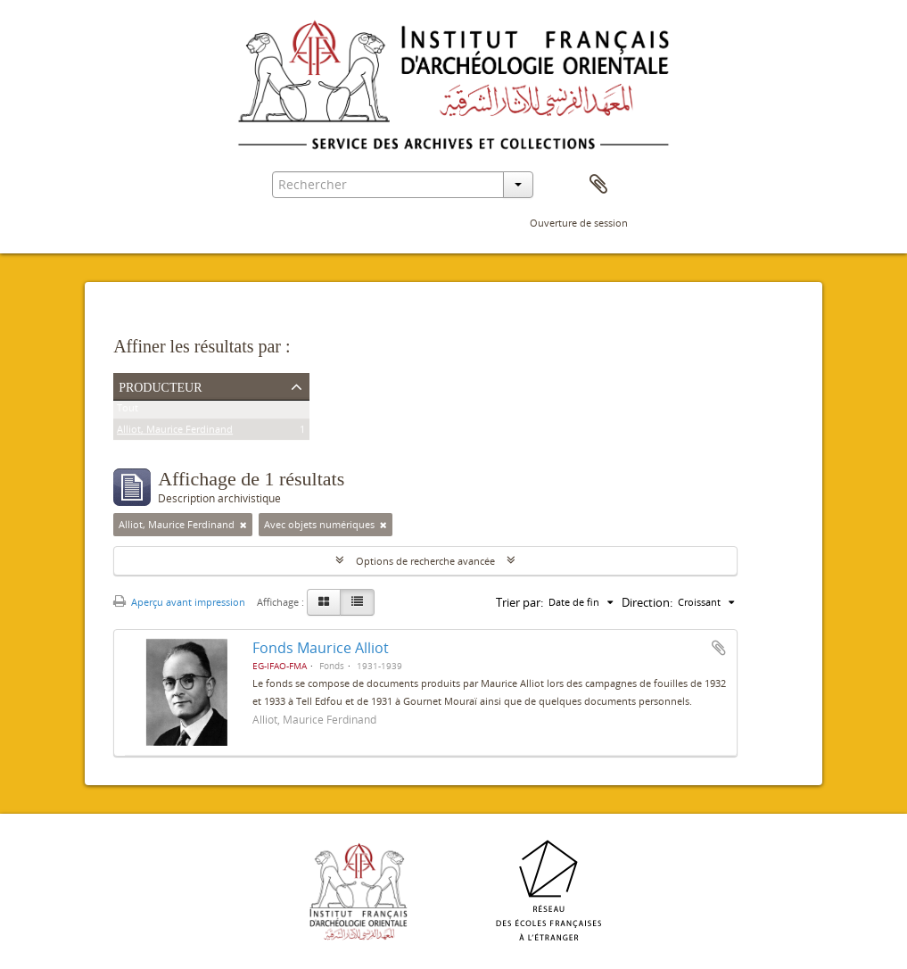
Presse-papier (598, 184)
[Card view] (324, 602)
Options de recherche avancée (425, 560)
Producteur (160, 385)
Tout (127, 411)
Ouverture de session (579, 222)
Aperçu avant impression (179, 602)
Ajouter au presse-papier (719, 648)
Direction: (647, 602)
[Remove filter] (243, 525)
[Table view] (357, 602)
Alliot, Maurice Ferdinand (175, 432)
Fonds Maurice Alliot (320, 648)
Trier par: (519, 602)
